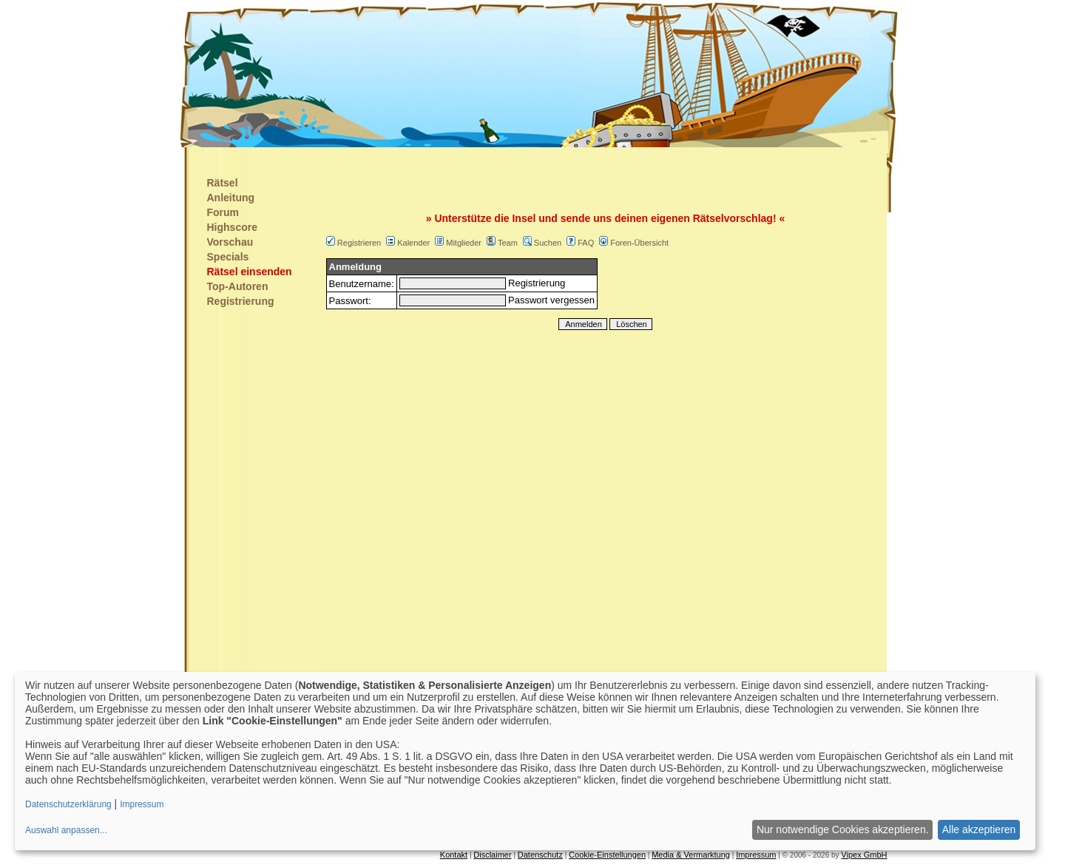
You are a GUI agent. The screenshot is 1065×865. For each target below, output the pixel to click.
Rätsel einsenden (249, 271)
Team (508, 242)
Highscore (232, 227)
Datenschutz (540, 854)
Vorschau (230, 242)
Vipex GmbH (864, 854)
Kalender (413, 242)
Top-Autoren (237, 286)
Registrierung (240, 301)
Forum (223, 212)
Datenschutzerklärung (68, 804)
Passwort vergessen (551, 300)
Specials (228, 257)
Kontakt (453, 854)
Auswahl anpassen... (66, 830)
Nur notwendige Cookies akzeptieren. (843, 829)
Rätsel (222, 183)
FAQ (586, 242)
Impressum (756, 854)
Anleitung (231, 197)
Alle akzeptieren (979, 829)
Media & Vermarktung (691, 854)
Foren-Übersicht (639, 242)
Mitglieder (463, 242)
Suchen (547, 242)
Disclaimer (492, 854)
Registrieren (359, 242)
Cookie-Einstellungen (607, 854)
